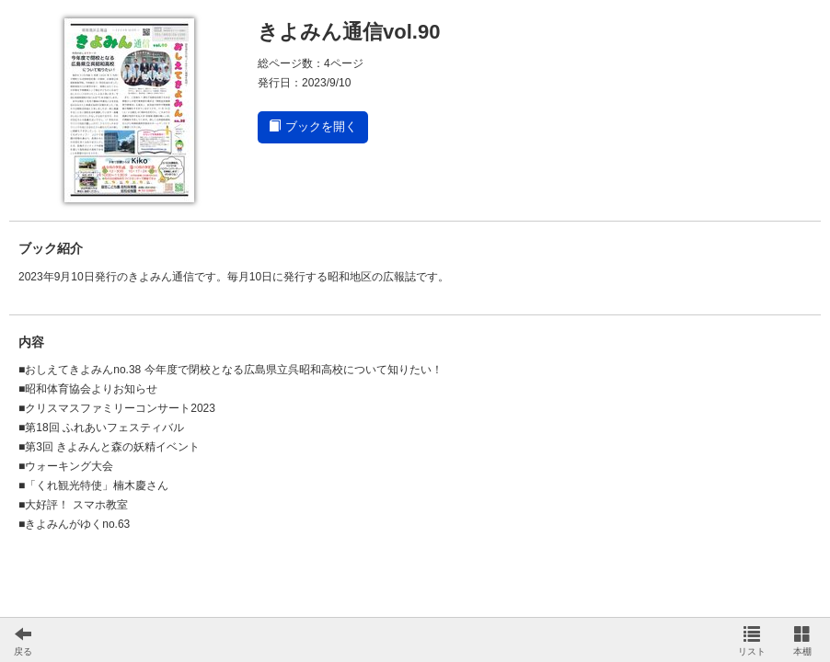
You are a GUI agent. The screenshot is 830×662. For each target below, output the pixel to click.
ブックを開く (313, 126)
